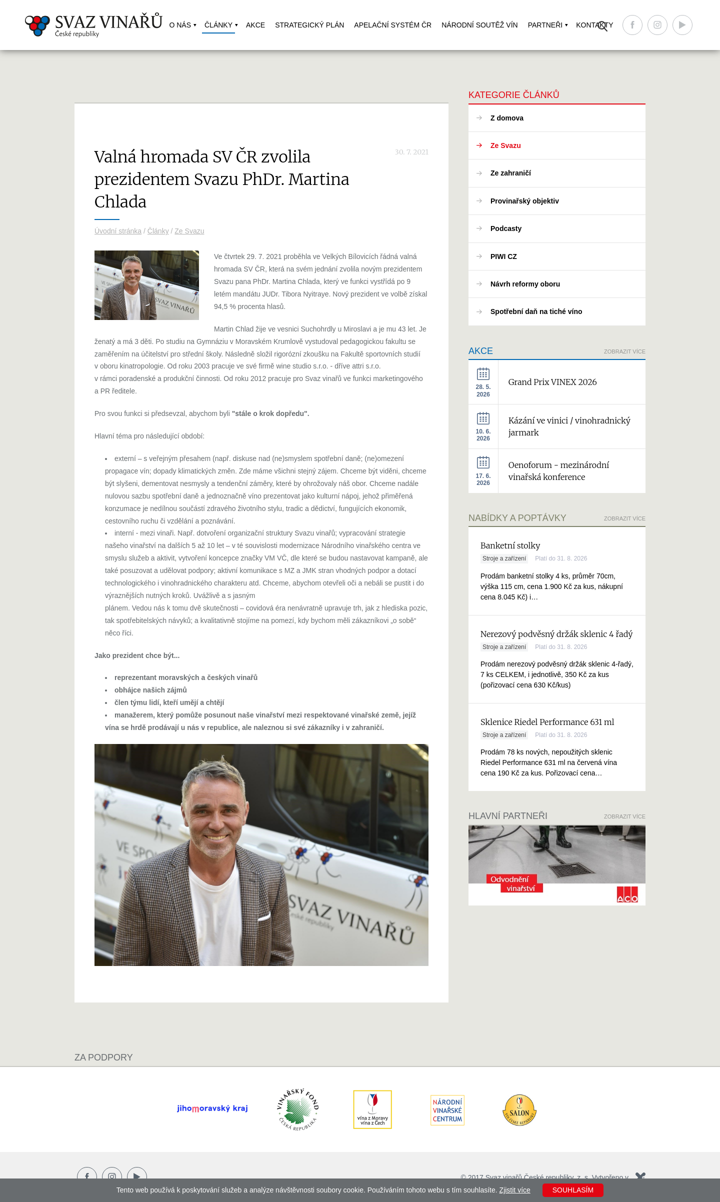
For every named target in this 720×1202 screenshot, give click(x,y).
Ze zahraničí (510, 173)
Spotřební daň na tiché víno (536, 312)
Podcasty (506, 228)
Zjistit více (515, 1190)
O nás (180, 25)
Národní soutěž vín (480, 25)
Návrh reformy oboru (525, 284)
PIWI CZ (503, 256)
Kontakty (594, 25)
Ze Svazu (189, 231)
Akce (255, 25)
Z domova (507, 118)
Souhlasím (573, 1190)
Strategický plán (309, 25)
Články (218, 25)
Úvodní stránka (118, 231)
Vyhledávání (603, 26)
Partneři (545, 25)
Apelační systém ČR (393, 25)
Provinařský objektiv (524, 201)
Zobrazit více (625, 351)
